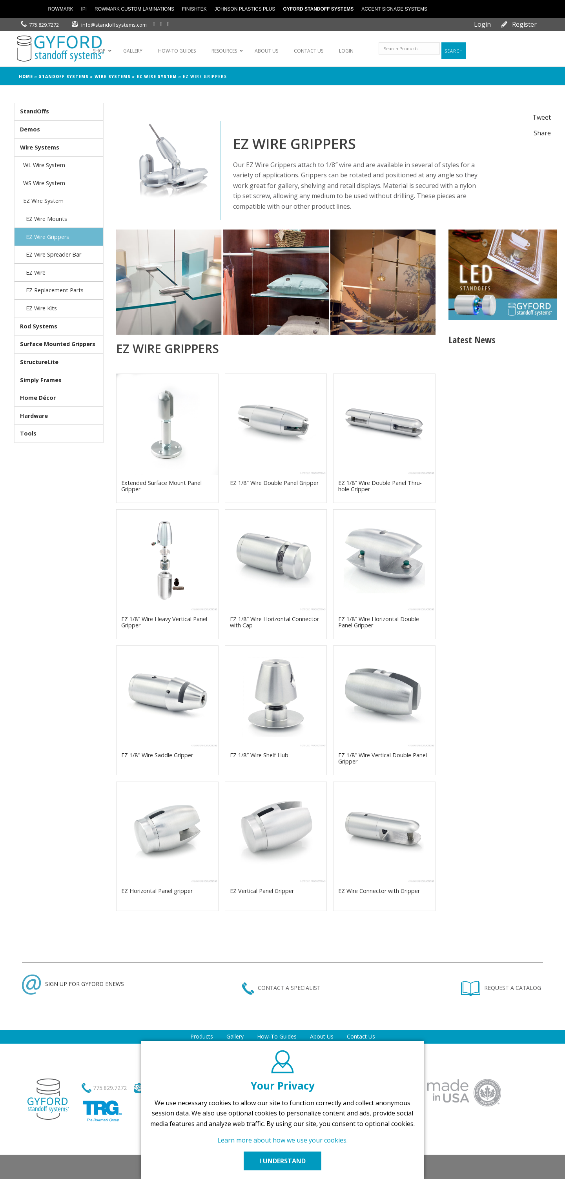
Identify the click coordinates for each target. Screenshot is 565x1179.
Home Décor (38, 397)
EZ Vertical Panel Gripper (262, 891)
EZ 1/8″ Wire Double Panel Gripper (274, 483)
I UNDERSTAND (282, 1161)
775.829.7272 (44, 24)
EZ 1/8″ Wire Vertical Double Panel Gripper (382, 758)
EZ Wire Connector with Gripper (379, 891)
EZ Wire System (157, 76)
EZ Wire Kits (41, 308)
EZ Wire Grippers (47, 237)
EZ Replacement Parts (55, 290)
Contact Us (361, 1036)
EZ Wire (36, 272)
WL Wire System (44, 165)
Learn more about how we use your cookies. (282, 1140)
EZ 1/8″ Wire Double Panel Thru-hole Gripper (380, 486)
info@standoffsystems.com (114, 24)
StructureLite (39, 362)
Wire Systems (113, 76)
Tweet (541, 117)
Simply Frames (41, 380)
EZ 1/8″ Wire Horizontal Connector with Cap (274, 622)
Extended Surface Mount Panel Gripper (161, 486)
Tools (28, 433)
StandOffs (34, 111)
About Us (322, 1036)
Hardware (34, 415)
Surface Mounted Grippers (57, 344)
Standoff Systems (64, 76)
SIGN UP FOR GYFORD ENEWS (73, 984)
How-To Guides (277, 1036)
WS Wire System (44, 183)
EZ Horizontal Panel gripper (157, 891)
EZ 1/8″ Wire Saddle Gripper (157, 755)
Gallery (235, 1036)
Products (201, 1036)
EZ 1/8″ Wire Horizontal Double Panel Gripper (378, 622)
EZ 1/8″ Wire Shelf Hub (259, 755)
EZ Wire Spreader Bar (53, 254)
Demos (30, 129)
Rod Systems (38, 326)
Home (26, 76)
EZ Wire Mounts (46, 218)
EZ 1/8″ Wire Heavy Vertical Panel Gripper (164, 622)
